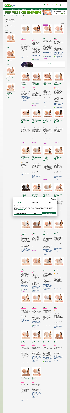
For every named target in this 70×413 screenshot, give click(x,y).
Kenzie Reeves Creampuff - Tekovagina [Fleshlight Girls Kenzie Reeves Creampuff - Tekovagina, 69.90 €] (46, 158)
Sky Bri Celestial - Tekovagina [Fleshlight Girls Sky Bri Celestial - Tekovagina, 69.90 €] (24, 84)
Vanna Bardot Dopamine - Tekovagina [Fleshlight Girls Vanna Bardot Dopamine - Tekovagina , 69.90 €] (35, 37)
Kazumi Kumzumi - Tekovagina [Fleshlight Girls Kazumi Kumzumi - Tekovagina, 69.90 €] (47, 121)
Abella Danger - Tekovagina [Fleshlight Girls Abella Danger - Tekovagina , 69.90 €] (35, 379)
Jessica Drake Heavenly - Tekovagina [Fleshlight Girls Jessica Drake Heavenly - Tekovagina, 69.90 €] (47, 305)
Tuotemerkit (52, 9)
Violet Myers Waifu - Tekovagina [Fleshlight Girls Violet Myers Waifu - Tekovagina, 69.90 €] (58, 195)
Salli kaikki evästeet (49, 213)
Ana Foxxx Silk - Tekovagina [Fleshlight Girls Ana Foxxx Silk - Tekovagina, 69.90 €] (24, 195)
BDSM (36, 9)
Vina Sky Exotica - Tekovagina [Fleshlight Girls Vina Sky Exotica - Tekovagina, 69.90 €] (57, 232)
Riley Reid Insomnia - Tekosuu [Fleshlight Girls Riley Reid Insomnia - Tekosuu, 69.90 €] (25, 121)
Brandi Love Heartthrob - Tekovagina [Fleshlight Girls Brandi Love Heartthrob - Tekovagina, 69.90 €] (23, 232)
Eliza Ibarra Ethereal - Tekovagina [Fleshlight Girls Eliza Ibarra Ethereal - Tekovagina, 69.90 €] (58, 342)
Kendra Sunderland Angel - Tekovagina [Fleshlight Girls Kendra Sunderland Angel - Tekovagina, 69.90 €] (25, 268)
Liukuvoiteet (46, 9)
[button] (44, 5)
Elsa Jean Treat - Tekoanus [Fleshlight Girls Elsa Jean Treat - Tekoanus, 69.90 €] (46, 195)
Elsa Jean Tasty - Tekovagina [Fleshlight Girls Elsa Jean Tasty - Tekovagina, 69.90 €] (24, 36)
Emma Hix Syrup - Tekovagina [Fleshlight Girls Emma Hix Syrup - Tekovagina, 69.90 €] (57, 36)
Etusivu (5, 15)
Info (57, 9)
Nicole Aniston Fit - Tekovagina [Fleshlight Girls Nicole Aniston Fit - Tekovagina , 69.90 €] (58, 84)
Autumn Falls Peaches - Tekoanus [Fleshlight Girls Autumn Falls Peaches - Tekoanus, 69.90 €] (25, 379)
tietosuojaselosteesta (21, 209)
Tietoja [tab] (50, 202)
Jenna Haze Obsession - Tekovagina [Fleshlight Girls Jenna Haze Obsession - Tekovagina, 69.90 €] (47, 268)
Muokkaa (35, 213)
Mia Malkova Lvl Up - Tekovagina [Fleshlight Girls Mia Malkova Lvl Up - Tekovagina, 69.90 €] (58, 158)
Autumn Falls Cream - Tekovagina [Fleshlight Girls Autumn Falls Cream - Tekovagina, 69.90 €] (58, 121)
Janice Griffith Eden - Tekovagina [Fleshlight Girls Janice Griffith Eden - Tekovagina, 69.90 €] (36, 232)
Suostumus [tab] (20, 202)
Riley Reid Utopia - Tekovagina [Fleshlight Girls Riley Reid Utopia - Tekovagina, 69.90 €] (24, 342)
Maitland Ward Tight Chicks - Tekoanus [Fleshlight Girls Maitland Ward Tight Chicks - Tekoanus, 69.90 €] (25, 158)
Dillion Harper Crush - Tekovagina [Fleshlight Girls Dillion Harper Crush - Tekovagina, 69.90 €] (36, 305)
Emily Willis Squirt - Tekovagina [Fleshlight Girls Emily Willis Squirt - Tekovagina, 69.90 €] (25, 305)
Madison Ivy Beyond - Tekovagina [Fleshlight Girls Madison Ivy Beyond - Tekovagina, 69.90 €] (36, 121)
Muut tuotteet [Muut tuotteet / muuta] (25, 9)
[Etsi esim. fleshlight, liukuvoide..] (32, 5)
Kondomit (41, 9)
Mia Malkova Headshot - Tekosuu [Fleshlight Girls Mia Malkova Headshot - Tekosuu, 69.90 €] (47, 84)
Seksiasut (19, 9)
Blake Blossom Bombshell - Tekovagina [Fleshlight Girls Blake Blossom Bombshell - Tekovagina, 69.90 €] (35, 195)
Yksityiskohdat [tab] (35, 202)
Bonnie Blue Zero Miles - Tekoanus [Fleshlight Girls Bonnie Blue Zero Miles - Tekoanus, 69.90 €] (47, 36)
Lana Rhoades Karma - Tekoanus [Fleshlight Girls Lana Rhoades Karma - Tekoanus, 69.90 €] (36, 342)
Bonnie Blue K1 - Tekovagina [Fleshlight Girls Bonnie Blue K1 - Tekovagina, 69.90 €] (57, 305)
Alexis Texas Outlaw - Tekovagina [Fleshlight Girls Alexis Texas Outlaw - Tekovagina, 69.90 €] (47, 342)
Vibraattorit (31, 9)
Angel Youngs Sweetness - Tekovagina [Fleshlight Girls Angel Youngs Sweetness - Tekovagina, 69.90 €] (46, 232)
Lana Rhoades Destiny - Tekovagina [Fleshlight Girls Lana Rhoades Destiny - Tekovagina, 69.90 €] (36, 158)
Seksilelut (14, 9)
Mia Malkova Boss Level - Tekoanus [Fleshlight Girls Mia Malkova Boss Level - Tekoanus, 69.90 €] (35, 84)
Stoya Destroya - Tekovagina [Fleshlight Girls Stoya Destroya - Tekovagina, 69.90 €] (57, 268)
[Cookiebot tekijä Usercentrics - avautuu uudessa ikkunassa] (52, 199)
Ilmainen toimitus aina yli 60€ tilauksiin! (35, 0)
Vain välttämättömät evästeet (21, 213)
